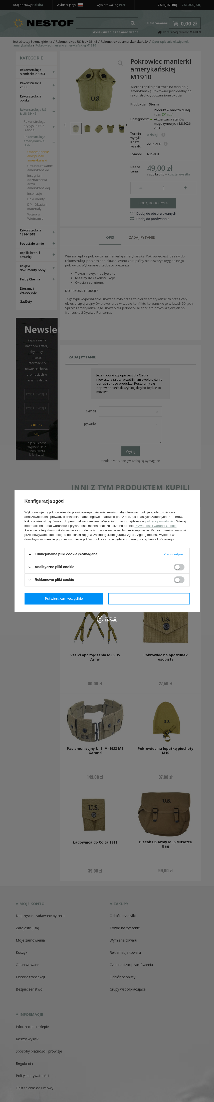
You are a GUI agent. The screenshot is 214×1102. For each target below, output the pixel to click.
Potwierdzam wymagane (65, 598)
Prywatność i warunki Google (156, 526)
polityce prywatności (159, 521)
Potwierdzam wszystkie (150, 598)
